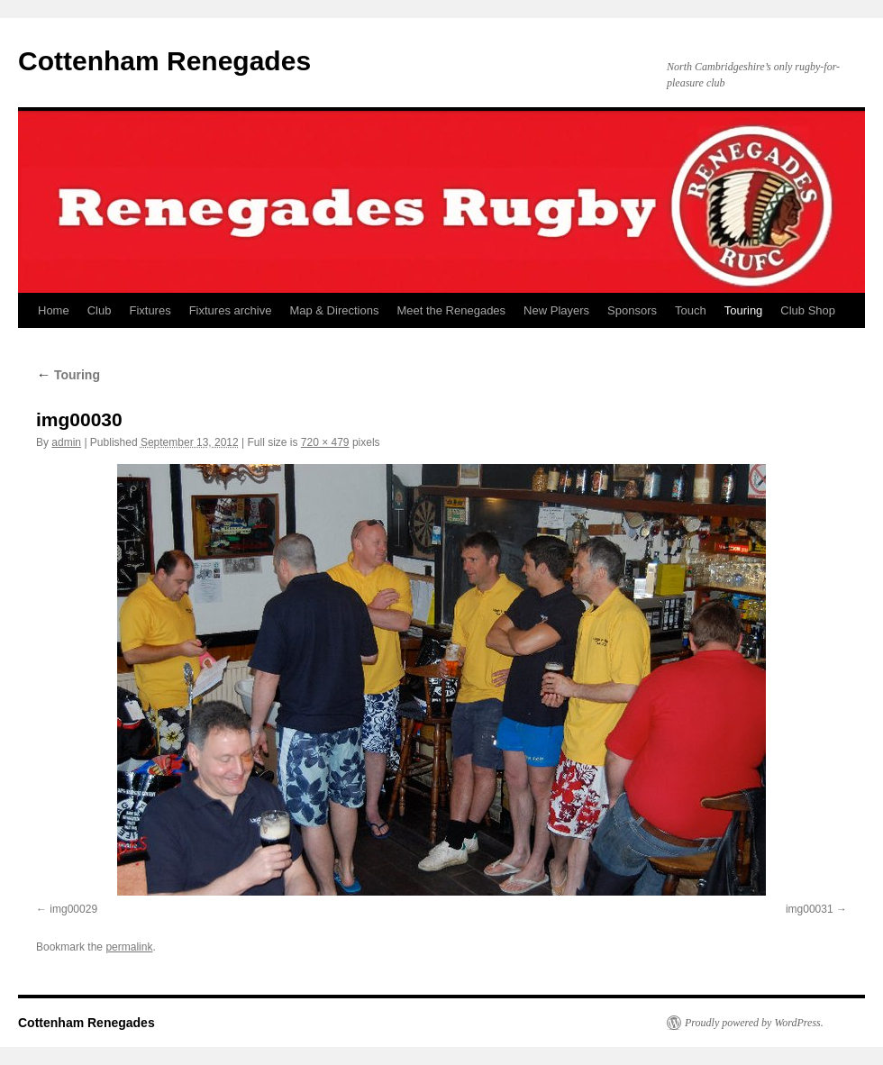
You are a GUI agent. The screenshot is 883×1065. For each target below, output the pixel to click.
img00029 (73, 909)
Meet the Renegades (450, 310)
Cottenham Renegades (164, 61)
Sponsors (632, 310)
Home (53, 310)
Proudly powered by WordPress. (754, 1022)
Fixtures (149, 310)
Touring (743, 310)
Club (99, 310)
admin (66, 442)
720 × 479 (325, 442)
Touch (690, 310)
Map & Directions (333, 310)
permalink (128, 947)
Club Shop (807, 310)
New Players (556, 310)
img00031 (809, 909)
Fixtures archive (230, 310)
